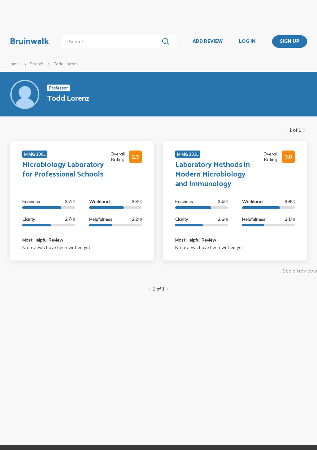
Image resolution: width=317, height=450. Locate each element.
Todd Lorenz (65, 63)
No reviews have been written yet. (56, 247)
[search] (112, 41)
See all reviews (300, 271)
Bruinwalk (29, 41)
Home (13, 63)
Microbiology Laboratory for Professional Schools (63, 170)
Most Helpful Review (42, 240)
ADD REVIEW (208, 41)
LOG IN (247, 41)
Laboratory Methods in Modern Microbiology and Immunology (212, 174)
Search (36, 63)
